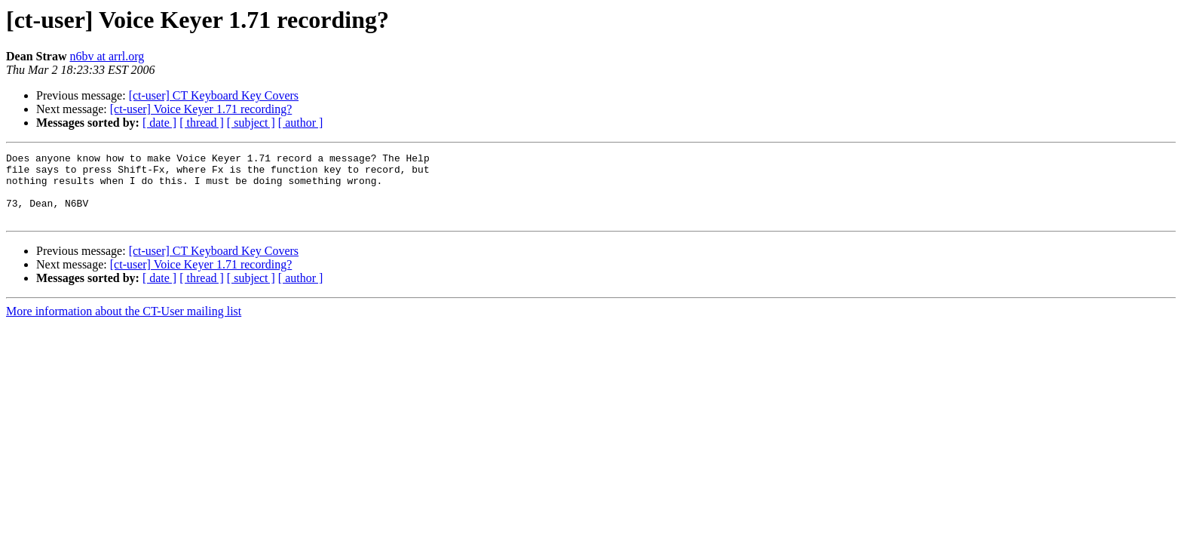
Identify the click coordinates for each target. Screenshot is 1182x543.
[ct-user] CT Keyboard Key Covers (214, 95)
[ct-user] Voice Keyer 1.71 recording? (201, 109)
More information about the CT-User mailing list (123, 324)
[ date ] (159, 122)
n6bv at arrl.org (106, 56)
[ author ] (300, 122)
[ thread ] (201, 122)
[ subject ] (251, 122)
